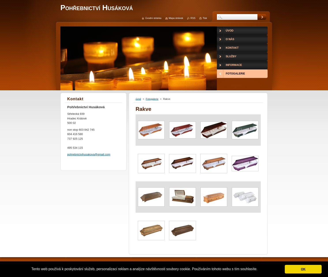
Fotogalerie (152, 99)
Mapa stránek (176, 18)
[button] (259, 269)
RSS (192, 18)
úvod (138, 99)
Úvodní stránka (153, 18)
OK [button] (303, 269)
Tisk (205, 18)
